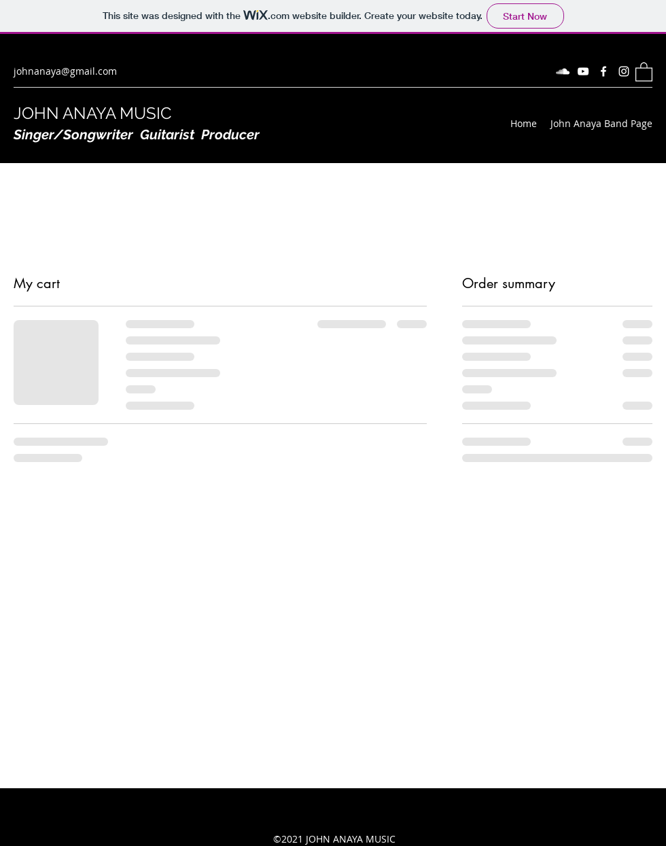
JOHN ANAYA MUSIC (92, 113)
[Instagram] (624, 71)
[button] (643, 71)
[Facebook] (603, 71)
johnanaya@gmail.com (65, 71)
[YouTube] (583, 71)
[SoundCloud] (562, 71)
